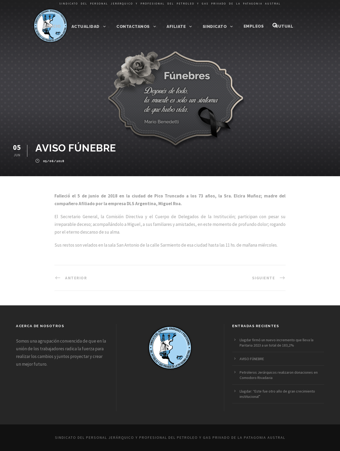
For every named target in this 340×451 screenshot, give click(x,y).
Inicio (54, 26)
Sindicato (215, 26)
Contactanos (133, 26)
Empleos (254, 26)
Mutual (283, 26)
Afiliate (176, 26)
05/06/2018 (53, 161)
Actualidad (85, 26)
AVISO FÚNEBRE (252, 358)
